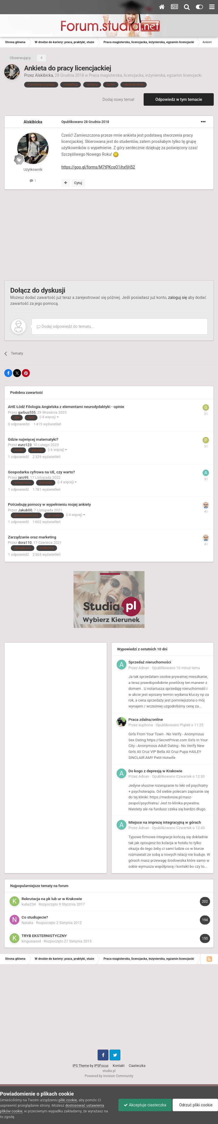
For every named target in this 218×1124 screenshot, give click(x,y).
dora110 (25, 542)
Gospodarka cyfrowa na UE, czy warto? (41, 472)
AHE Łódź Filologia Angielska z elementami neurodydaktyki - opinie (66, 406)
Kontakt (118, 1066)
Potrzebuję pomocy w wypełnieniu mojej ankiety (49, 504)
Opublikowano (85, 122)
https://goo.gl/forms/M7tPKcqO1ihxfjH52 (98, 167)
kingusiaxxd (31, 941)
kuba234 (29, 904)
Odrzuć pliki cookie (195, 1105)
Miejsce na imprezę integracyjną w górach (165, 822)
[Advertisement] (70, 235)
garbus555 (27, 412)
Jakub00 (25, 510)
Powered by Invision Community (109, 1076)
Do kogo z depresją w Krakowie (156, 771)
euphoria (146, 725)
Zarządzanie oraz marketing (32, 537)
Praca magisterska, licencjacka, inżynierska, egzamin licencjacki (145, 75)
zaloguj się (177, 297)
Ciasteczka (137, 1066)
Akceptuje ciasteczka (143, 1105)
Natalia (27, 923)
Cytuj (78, 183)
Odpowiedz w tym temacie (178, 99)
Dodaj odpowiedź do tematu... (65, 326)
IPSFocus (101, 1066)
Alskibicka (44, 75)
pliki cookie (67, 1100)
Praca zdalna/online (146, 719)
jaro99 (23, 477)
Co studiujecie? (35, 917)
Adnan (144, 668)
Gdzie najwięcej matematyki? (33, 439)
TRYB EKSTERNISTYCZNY (44, 935)
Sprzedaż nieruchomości (150, 662)
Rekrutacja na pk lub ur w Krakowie (52, 898)
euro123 (25, 445)
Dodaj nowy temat (118, 99)
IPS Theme (81, 1066)
